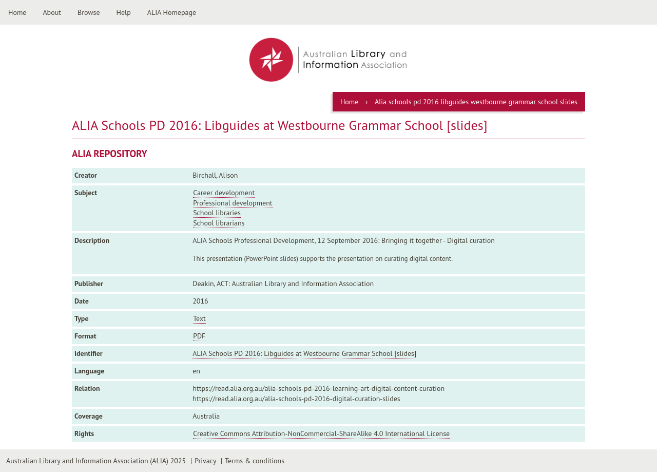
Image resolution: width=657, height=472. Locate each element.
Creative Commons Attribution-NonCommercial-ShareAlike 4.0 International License (321, 433)
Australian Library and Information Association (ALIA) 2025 (96, 460)
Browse (89, 12)
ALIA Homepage (171, 12)
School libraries (217, 212)
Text (199, 318)
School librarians (218, 223)
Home (17, 12)
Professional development (232, 202)
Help (124, 12)
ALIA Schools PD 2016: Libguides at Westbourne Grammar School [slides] (304, 353)
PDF (199, 336)
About (52, 12)
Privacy (205, 460)
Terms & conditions (254, 460)
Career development (224, 192)
